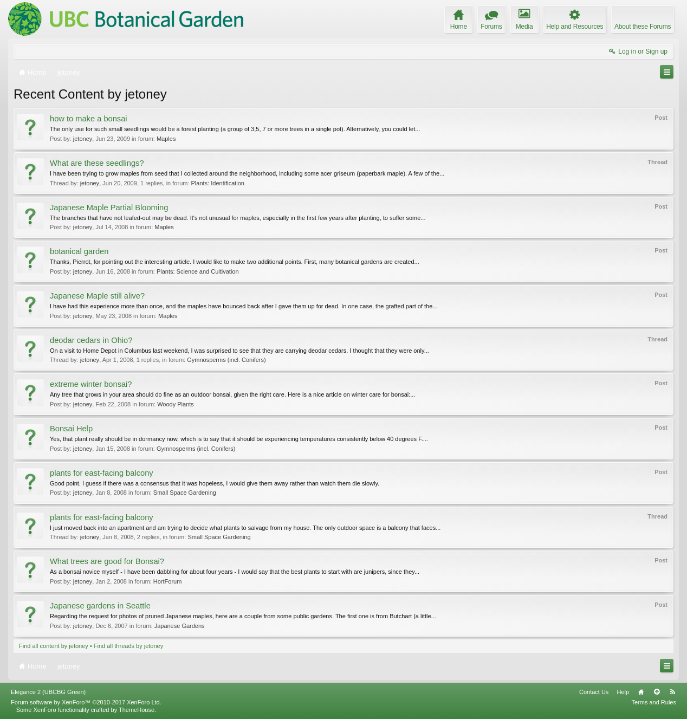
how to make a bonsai (88, 118)
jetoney (82, 138)
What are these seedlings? (97, 163)
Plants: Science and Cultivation (198, 271)
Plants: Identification (217, 183)
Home (641, 692)
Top (656, 692)
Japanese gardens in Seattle (100, 605)
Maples (166, 138)
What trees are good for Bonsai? (107, 561)
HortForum (167, 581)
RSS (672, 692)
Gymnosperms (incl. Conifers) (226, 360)
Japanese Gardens (179, 626)
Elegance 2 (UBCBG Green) (48, 692)
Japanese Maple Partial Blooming (109, 207)
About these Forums (642, 26)
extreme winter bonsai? (91, 384)
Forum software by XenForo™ (86, 702)
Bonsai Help (71, 428)
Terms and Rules (653, 702)
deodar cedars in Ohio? (91, 340)
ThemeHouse (136, 710)
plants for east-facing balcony (101, 473)
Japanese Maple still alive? (97, 296)
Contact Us (593, 692)
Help (623, 692)
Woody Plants (175, 404)
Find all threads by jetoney (128, 646)
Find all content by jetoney (53, 646)
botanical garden (79, 251)
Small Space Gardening (184, 492)
